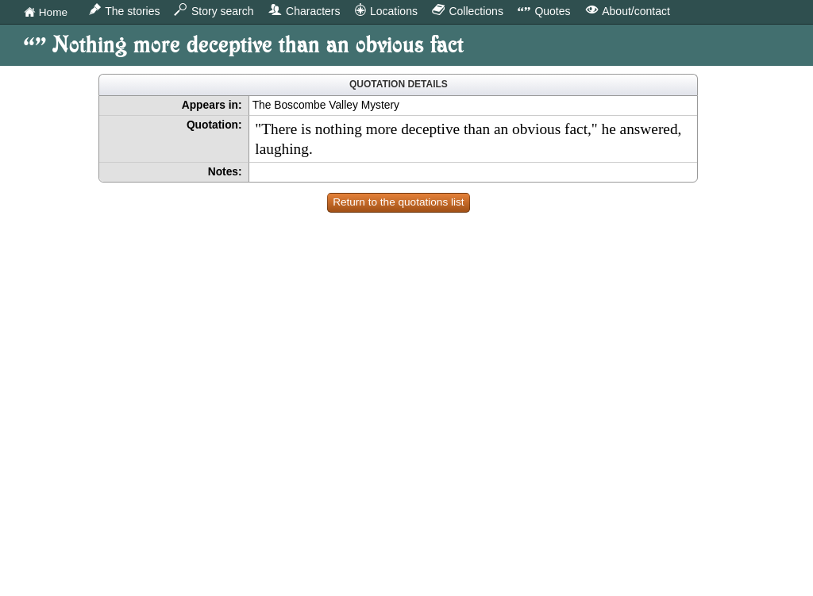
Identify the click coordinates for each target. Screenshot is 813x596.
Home (45, 13)
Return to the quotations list (398, 202)
